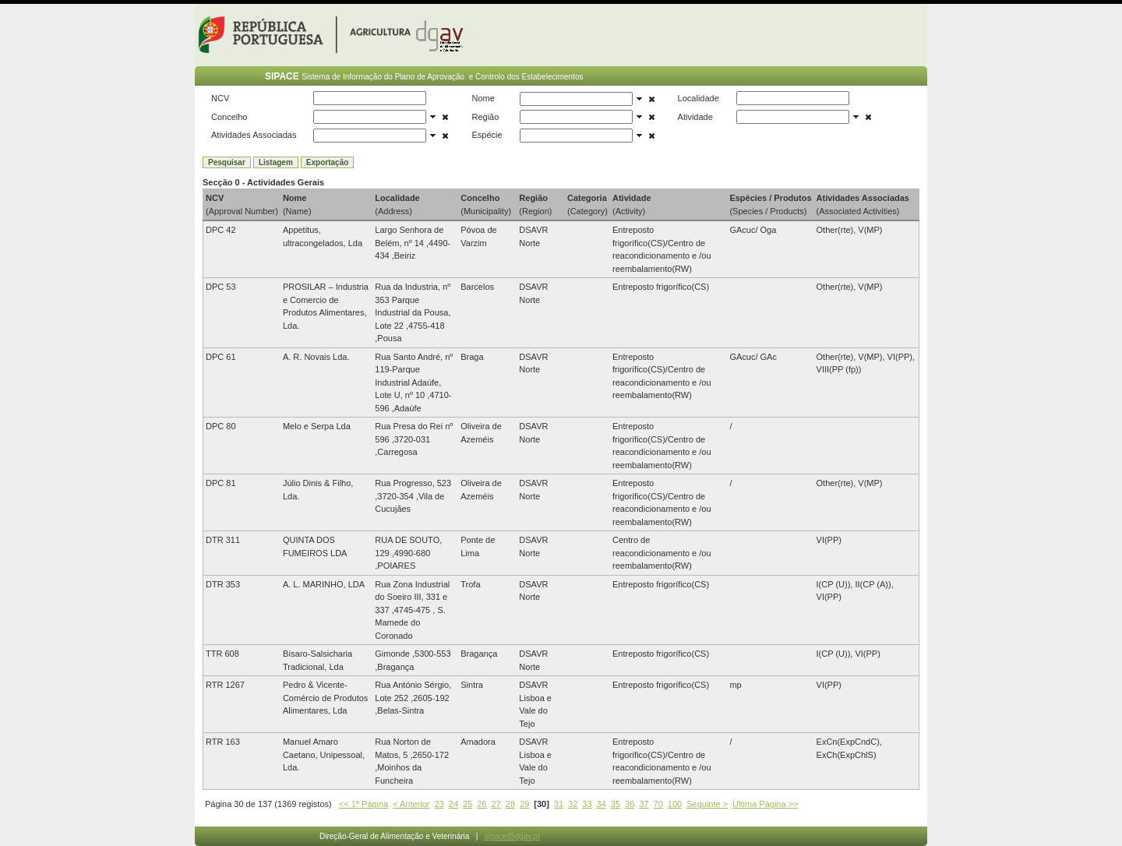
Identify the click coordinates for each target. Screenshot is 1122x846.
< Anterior (411, 804)
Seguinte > (707, 804)
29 (524, 804)
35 (615, 804)
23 (439, 804)
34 (601, 804)
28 (510, 804)
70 (658, 804)
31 (558, 804)
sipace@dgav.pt (512, 836)
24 (453, 804)
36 (629, 804)
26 (481, 804)
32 (572, 804)
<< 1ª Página (363, 804)
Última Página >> (765, 804)
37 (643, 804)
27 (496, 804)
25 (467, 804)
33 (586, 804)
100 (675, 804)
